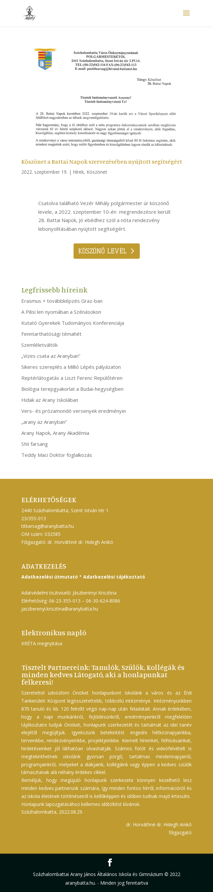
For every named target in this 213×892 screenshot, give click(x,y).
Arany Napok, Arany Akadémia (55, 432)
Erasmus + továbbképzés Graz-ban (62, 300)
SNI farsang (34, 443)
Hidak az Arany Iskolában (49, 399)
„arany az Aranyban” (44, 421)
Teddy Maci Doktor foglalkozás (56, 455)
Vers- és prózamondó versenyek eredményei (73, 410)
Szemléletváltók (39, 344)
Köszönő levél (102, 251)
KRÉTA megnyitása (41, 643)
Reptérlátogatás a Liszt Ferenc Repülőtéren (71, 377)
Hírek (78, 172)
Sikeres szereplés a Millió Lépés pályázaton (71, 366)
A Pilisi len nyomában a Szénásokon (61, 311)
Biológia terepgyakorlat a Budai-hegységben (72, 388)
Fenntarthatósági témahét (51, 333)
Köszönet (97, 172)
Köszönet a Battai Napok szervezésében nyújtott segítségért (101, 161)
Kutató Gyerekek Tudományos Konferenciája (72, 322)
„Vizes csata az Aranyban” (50, 355)
